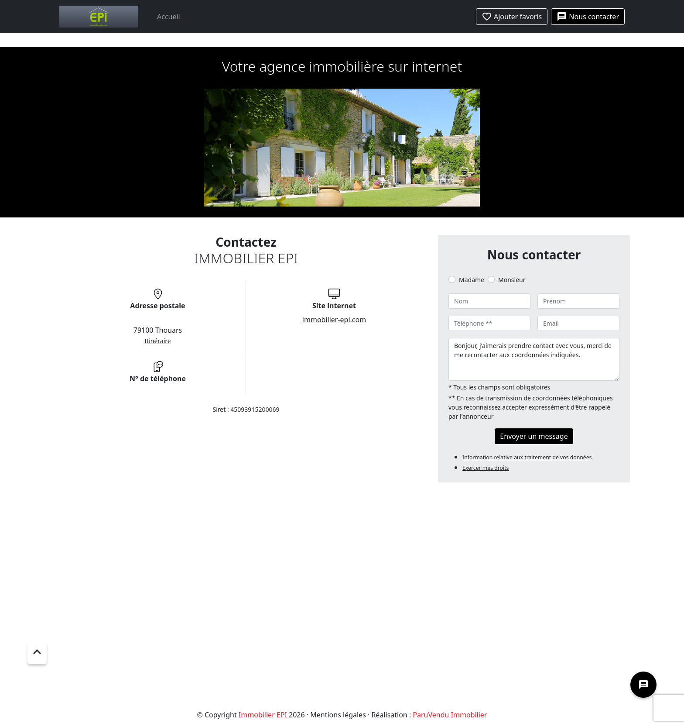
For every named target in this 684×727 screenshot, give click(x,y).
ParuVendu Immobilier (450, 715)
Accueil (168, 16)
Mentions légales (338, 715)
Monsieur (511, 280)
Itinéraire (157, 341)
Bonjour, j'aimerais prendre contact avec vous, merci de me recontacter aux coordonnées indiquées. (533, 359)
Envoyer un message (534, 436)
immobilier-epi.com (334, 319)
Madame (471, 280)
